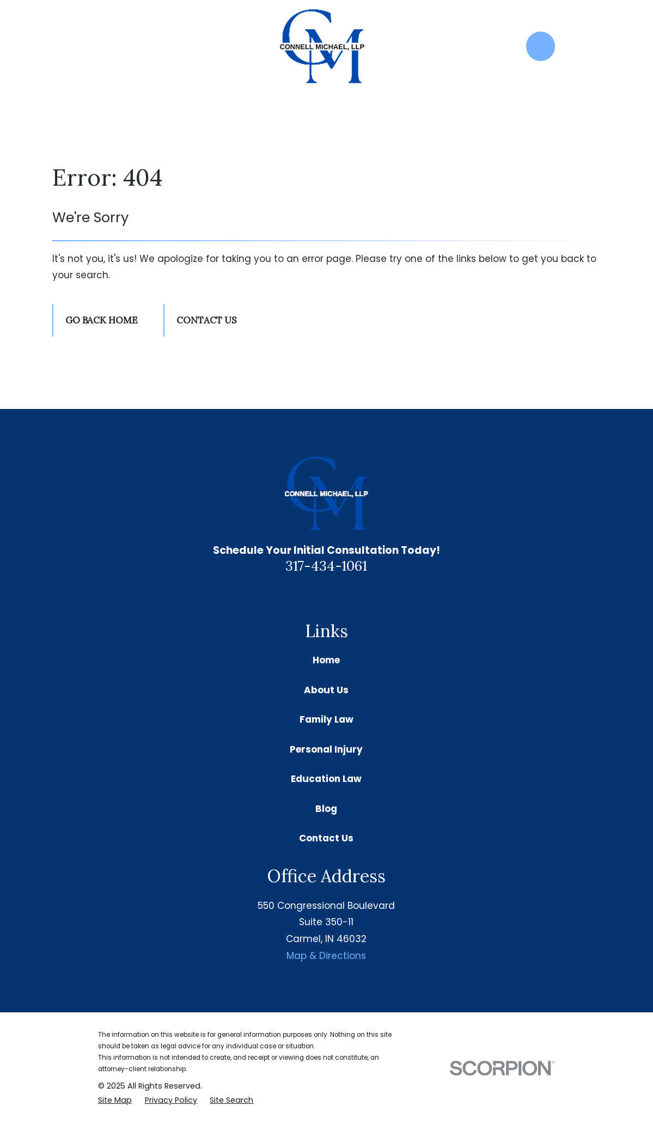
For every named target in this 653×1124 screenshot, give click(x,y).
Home (326, 660)
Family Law (326, 719)
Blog (326, 808)
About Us (326, 690)
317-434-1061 (326, 566)
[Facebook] (339, 595)
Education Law (326, 778)
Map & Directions (326, 955)
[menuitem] (115, 1101)
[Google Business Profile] (313, 595)
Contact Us (206, 320)
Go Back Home (101, 320)
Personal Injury (326, 749)
